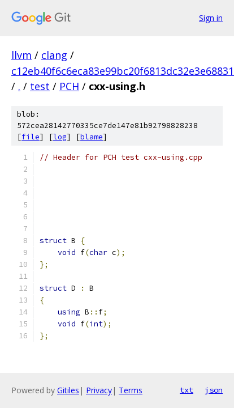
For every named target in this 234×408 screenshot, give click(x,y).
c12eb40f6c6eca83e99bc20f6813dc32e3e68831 (122, 71)
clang (54, 55)
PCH (69, 86)
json (214, 390)
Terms (130, 390)
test (40, 86)
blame (91, 137)
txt (186, 390)
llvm (21, 55)
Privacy (99, 390)
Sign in (211, 17)
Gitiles (68, 390)
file (30, 137)
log (60, 137)
